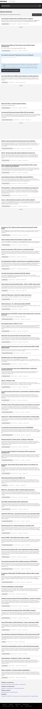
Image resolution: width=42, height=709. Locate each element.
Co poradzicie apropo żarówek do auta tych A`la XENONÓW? (17, 427)
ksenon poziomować (15, 684)
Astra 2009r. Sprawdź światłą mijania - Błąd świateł (14, 501)
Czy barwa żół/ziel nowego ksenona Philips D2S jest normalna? (17, 112)
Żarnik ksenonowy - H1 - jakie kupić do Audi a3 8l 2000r (15, 303)
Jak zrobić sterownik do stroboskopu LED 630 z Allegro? (15, 273)
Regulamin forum (18, 704)
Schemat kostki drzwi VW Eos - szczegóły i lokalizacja (29, 696)
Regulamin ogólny (26, 704)
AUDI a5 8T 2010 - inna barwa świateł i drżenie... (13, 103)
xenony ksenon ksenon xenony (6, 684)
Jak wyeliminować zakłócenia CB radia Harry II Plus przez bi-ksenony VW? (20, 634)
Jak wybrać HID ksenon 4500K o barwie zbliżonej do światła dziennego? (20, 76)
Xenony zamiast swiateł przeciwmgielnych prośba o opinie (16, 239)
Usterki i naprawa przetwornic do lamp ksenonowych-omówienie (18, 141)
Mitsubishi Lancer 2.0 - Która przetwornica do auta (14, 357)
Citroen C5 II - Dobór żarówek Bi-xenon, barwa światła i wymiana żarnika (20, 416)
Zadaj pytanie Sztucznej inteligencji (10, 70)
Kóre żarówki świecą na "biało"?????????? (12, 323)
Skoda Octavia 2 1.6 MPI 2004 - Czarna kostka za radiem (10, 696)
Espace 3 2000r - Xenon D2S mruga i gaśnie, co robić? (15, 537)
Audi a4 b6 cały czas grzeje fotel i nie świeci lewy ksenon (16, 335)
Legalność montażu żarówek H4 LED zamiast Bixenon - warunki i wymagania (21, 598)
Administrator (4, 704)
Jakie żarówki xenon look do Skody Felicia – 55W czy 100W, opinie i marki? (20, 284)
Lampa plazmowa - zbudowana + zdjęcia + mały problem (15, 658)
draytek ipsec (3, 688)
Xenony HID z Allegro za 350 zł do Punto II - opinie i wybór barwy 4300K (20, 622)
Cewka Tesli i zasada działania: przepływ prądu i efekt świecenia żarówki (20, 646)
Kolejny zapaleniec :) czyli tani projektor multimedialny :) (15, 670)
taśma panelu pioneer (9, 688)
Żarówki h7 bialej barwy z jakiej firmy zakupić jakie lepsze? (16, 295)
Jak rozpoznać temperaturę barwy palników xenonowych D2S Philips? (19, 561)
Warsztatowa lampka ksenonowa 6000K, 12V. (13, 477)
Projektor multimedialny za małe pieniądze (12, 586)
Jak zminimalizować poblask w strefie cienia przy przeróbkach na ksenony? (20, 261)
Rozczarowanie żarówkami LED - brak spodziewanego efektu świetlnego (20, 549)
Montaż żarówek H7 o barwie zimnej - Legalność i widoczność (17, 439)
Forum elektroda (12, 1)
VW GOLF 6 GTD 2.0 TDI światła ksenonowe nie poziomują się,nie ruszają (20, 404)
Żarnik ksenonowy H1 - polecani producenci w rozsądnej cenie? (17, 525)
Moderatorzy (11, 704)
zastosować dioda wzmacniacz (19, 688)
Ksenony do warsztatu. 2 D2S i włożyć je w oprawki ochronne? (17, 249)
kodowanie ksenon (23, 684)
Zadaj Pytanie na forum (37, 14)
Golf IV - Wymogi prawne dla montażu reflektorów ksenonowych (18, 152)
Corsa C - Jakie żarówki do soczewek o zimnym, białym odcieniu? (18, 199)
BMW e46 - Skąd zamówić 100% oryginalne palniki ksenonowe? (18, 489)
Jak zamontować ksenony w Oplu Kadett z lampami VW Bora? (17, 177)
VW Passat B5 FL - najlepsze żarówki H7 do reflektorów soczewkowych (19, 187)
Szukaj (40, 6)
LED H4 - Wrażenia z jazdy (8, 380)
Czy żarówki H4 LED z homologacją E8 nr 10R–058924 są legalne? (18, 610)
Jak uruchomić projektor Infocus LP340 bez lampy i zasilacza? (17, 18)
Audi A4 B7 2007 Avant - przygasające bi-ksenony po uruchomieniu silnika (20, 513)
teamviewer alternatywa (5, 692)
